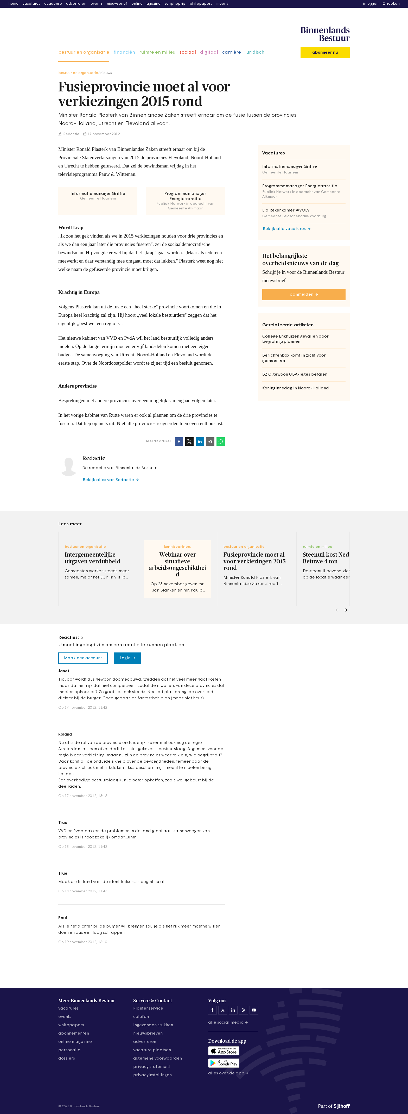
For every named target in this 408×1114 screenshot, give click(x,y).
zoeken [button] (393, 4)
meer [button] (221, 4)
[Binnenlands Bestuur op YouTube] (254, 1010)
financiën (124, 52)
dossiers (66, 1058)
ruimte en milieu (157, 52)
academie (53, 4)
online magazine (146, 4)
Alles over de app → (228, 1073)
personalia (69, 1050)
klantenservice (148, 1008)
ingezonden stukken (153, 1025)
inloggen (371, 4)
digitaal (209, 52)
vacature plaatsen (152, 1050)
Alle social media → (228, 1022)
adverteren (76, 4)
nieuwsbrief (117, 4)
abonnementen (73, 1033)
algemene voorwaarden (157, 1058)
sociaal (188, 52)
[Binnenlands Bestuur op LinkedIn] (233, 1010)
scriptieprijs (175, 4)
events (97, 4)
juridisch (254, 52)
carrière (231, 52)
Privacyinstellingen (152, 1075)
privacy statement (151, 1067)
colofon (141, 1017)
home (13, 4)
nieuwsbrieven (148, 1033)
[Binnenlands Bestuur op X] (223, 1010)
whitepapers (200, 4)
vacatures (31, 4)
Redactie (70, 134)
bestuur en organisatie (83, 52)
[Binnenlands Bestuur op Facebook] (212, 1010)
